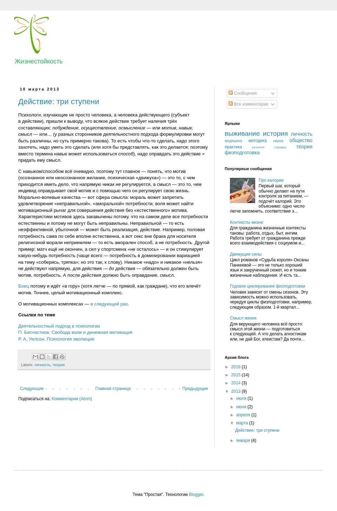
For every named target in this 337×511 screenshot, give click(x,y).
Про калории (271, 180)
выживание (242, 133)
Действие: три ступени (58, 101)
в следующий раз (109, 304)
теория (59, 365)
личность (42, 365)
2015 (236, 374)
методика (258, 140)
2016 (236, 366)
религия (258, 147)
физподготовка (242, 152)
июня (241, 406)
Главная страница (113, 388)
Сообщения (243, 93)
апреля (243, 414)
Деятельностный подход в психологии (59, 326)
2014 (236, 383)
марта (242, 423)
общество (301, 140)
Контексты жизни (246, 222)
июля (241, 398)
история (275, 133)
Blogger (196, 494)
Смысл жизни (243, 318)
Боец (23, 286)
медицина (233, 141)
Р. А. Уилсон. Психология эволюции (56, 339)
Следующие (32, 388)
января (243, 440)
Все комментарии (248, 104)
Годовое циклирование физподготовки (267, 286)
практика (233, 146)
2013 (236, 391)
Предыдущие (195, 388)
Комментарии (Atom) (72, 398)
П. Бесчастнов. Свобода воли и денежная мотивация (75, 332)
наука (278, 141)
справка (280, 147)
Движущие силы (246, 254)
